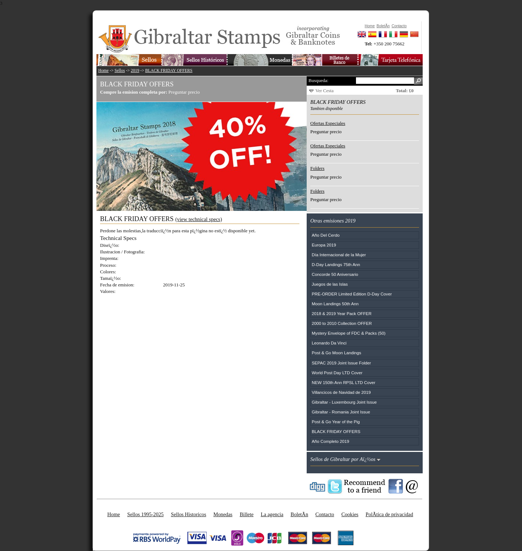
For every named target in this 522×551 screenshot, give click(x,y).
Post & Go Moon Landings (336, 352)
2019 (135, 70)
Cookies (350, 514)
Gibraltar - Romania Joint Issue (341, 411)
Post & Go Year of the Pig (336, 421)
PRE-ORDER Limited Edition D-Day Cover (352, 293)
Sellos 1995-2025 (145, 514)
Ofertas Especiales (327, 123)
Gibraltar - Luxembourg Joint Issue (344, 402)
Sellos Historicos (188, 514)
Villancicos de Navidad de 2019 (341, 392)
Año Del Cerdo (326, 235)
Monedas (223, 514)
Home (103, 70)
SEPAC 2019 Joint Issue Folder (341, 362)
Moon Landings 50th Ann (335, 303)
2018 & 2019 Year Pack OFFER (342, 313)
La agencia (272, 514)
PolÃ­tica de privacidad (389, 514)
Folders (317, 168)
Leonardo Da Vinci (329, 342)
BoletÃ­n (299, 514)
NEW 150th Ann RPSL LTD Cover (343, 382)
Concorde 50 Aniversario (335, 274)
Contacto (324, 514)
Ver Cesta (324, 90)
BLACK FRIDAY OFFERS (168, 70)
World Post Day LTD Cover (337, 372)
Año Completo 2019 (330, 441)
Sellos (120, 70)
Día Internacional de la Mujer (339, 254)
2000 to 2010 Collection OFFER (342, 323)
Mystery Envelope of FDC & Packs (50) (348, 333)
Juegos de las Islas (330, 284)
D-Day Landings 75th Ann (336, 264)
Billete (246, 514)
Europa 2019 (324, 244)
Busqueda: (318, 80)
